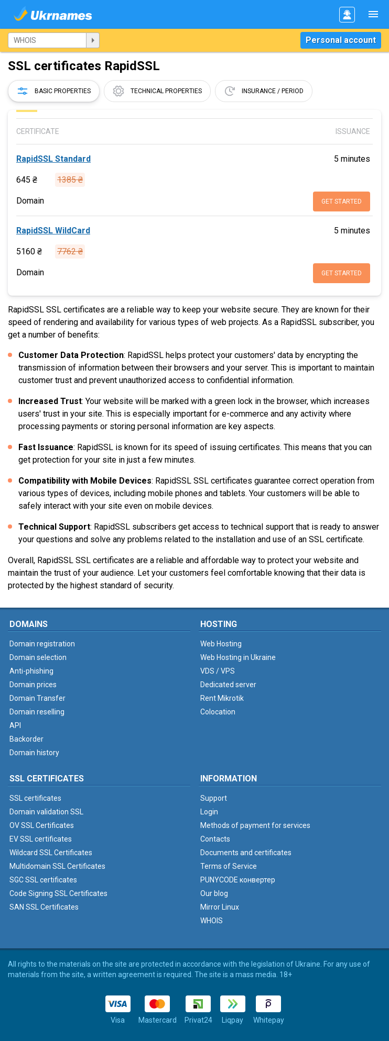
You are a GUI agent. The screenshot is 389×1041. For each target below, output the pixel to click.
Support (213, 798)
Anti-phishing (31, 671)
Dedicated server (228, 684)
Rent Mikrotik (222, 698)
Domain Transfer (37, 698)
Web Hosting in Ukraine (238, 657)
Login (209, 812)
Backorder (26, 739)
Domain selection (38, 657)
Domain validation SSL (46, 812)
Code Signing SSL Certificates (58, 893)
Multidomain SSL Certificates (57, 866)
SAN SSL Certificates (44, 907)
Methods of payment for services (255, 825)
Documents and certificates (245, 852)
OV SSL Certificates (41, 825)
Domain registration (42, 644)
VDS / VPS (217, 671)
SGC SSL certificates (43, 880)
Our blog (214, 893)
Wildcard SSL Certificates (50, 852)
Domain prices (33, 684)
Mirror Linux (219, 907)
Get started (341, 201)
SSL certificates (35, 798)
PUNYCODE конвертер (237, 880)
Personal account (341, 40)
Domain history (34, 752)
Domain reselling (36, 712)
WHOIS (211, 920)
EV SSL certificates (40, 839)
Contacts (215, 839)
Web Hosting (221, 644)
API (15, 725)
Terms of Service (228, 866)
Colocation (217, 712)
